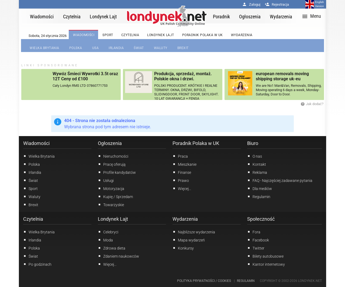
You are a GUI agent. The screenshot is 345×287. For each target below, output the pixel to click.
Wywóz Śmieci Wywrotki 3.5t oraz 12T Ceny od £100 (85, 76)
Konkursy (183, 248)
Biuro (252, 143)
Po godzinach (37, 264)
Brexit (30, 205)
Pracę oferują (112, 164)
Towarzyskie (111, 205)
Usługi (106, 180)
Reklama (257, 172)
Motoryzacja (111, 188)
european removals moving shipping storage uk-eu (282, 76)
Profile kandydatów (117, 172)
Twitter (255, 248)
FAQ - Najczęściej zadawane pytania (279, 180)
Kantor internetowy (266, 264)
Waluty (31, 196)
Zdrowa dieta (111, 248)
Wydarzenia (185, 219)
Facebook (258, 240)
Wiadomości (36, 143)
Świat (30, 180)
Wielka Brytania (39, 156)
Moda (105, 240)
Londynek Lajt (113, 219)
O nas (254, 156)
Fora (253, 232)
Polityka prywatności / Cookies (204, 281)
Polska (31, 164)
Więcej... (107, 264)
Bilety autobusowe (265, 256)
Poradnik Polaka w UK (195, 143)
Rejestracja (277, 4)
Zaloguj (251, 4)
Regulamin (258, 196)
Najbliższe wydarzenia (193, 232)
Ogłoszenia (110, 143)
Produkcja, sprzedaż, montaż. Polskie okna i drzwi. (183, 76)
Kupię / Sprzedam (115, 196)
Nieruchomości (113, 156)
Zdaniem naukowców (118, 256)
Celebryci (108, 232)
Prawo (180, 180)
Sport (30, 188)
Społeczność (261, 219)
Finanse (181, 172)
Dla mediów (259, 188)
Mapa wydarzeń (188, 240)
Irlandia (32, 172)
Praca (180, 156)
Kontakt (256, 164)
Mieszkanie (184, 164)
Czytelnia (33, 219)
